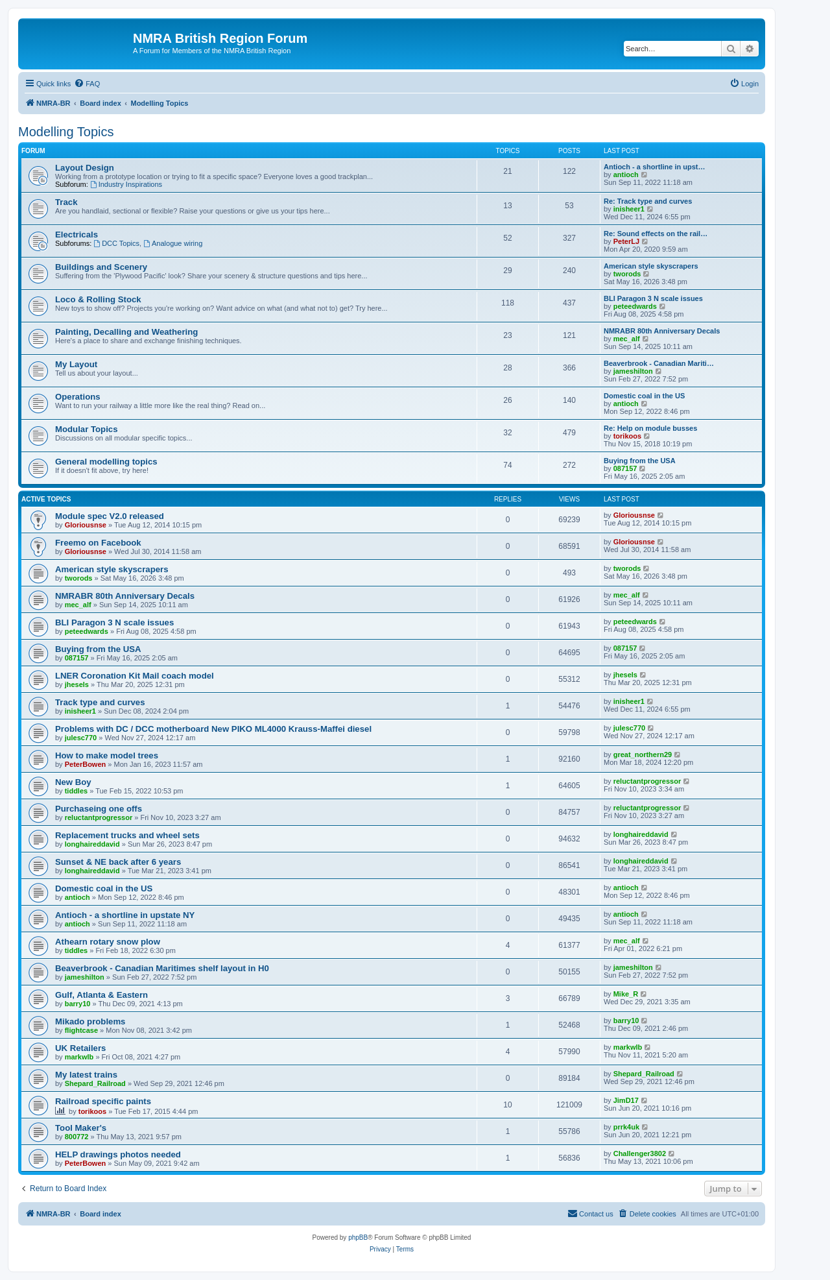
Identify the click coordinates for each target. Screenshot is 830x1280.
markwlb (79, 1057)
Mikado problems (90, 1021)
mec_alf (626, 339)
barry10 (78, 1004)
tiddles (76, 791)
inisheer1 (629, 209)
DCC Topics (116, 243)
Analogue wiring (172, 243)
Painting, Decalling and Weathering (126, 332)
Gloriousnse (85, 525)
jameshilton (633, 371)
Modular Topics (86, 429)
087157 (625, 468)
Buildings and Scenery (101, 267)
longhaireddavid (92, 844)
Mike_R (626, 994)
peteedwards (635, 306)
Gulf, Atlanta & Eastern (101, 995)
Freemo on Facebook (98, 543)
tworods (627, 274)
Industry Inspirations (126, 184)
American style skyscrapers (651, 266)
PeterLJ (626, 241)
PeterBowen (85, 764)
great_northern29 (642, 754)
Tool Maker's (80, 1128)
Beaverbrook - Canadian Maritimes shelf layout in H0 (162, 968)
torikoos (627, 436)
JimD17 (626, 1100)
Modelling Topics (66, 132)
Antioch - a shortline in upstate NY (125, 915)
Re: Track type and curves (648, 201)
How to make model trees (106, 755)
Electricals (76, 234)
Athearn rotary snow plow (107, 942)
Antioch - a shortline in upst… (654, 167)
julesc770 (81, 738)
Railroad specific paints (103, 1101)
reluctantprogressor (647, 781)
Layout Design (84, 168)
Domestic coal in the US (644, 396)
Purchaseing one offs (98, 809)
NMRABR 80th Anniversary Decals (662, 331)
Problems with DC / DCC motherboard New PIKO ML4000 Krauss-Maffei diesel (213, 729)
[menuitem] (87, 83)
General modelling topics (106, 461)
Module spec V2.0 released (109, 516)
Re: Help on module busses (650, 428)
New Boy (73, 782)
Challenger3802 (639, 1153)
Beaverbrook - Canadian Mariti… (659, 363)
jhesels (77, 684)
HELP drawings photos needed (118, 1154)
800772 (77, 1137)
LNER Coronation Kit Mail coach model (134, 676)
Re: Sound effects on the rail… (655, 233)
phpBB (358, 1237)
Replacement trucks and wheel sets (127, 835)
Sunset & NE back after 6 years (118, 862)
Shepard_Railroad (95, 1083)
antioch (626, 174)
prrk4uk (626, 1127)
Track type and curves (100, 702)
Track (66, 202)
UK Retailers (80, 1048)
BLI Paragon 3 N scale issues (653, 298)
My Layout (76, 364)
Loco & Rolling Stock (98, 299)
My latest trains (86, 1075)
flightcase (81, 1030)
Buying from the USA (640, 461)
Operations (78, 397)
